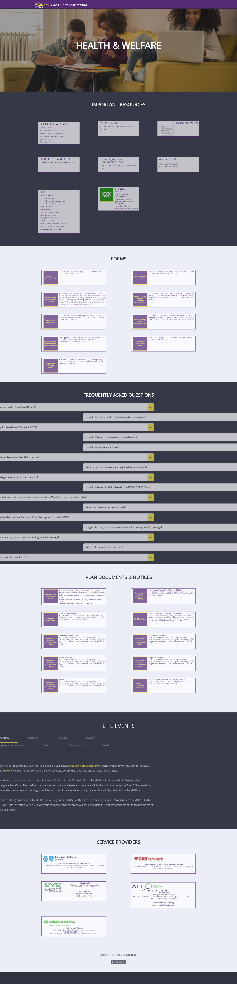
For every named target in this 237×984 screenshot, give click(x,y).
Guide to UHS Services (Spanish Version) (57, 213)
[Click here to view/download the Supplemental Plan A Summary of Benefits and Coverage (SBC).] (67, 664)
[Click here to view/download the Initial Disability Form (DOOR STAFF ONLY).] (163, 322)
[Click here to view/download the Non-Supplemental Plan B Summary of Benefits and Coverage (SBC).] (156, 642)
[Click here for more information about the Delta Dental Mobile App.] (73, 928)
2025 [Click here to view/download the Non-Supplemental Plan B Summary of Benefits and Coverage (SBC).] (159, 642)
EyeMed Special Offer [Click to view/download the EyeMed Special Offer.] (76, 892)
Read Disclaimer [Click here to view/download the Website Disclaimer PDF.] (118, 959)
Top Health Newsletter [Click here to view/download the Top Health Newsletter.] (55, 206)
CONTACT (197, 4)
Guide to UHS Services (55, 212)
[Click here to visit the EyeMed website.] (115, 196)
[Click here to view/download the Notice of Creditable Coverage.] (163, 686)
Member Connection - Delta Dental (56, 131)
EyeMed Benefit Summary (119, 199)
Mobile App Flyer (54, 133)
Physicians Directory (55, 205)
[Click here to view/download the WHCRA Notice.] (163, 620)
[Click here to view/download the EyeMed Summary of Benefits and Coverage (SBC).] (73, 686)
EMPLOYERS (180, 4)
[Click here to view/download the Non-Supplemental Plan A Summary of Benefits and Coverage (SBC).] (67, 642)
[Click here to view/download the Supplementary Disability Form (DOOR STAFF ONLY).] (73, 344)
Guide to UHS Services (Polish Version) (57, 214)
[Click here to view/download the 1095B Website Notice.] (178, 127)
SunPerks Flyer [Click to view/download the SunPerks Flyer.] (76, 891)
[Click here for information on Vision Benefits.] (67, 890)
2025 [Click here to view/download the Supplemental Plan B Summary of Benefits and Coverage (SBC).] (159, 664)
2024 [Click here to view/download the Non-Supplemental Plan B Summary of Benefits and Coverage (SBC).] (159, 642)
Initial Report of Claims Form (56, 210)
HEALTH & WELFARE (112, 4)
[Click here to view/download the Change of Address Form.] (73, 278)
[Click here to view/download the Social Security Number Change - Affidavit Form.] (163, 300)
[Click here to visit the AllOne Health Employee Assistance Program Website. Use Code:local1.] (178, 161)
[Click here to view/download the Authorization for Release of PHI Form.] (73, 300)
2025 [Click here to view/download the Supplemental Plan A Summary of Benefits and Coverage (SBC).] (69, 664)
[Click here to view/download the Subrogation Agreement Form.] (73, 322)
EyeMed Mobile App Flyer (119, 197)
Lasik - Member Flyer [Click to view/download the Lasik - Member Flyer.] (119, 196)
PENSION (134, 4)
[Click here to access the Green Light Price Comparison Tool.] (118, 163)
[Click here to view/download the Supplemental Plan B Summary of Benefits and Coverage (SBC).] (156, 664)
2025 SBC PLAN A (55, 208)
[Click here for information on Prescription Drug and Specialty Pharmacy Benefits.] (163, 864)
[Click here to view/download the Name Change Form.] (163, 278)
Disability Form (54, 209)
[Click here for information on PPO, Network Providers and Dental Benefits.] (73, 864)
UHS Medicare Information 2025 (56, 215)
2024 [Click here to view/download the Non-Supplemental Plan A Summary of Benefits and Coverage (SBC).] (69, 642)
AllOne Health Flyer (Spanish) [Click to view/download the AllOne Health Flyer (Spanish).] (163, 898)
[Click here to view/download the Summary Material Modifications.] (163, 596)
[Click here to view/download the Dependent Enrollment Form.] (163, 344)
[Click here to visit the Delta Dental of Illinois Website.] (73, 926)
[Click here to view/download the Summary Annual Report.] (73, 620)
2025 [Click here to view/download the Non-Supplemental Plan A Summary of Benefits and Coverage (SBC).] (69, 642)
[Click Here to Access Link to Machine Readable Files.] (59, 163)
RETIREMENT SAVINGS (156, 4)
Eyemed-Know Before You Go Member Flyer (120, 198)
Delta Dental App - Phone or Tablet (56, 132)
